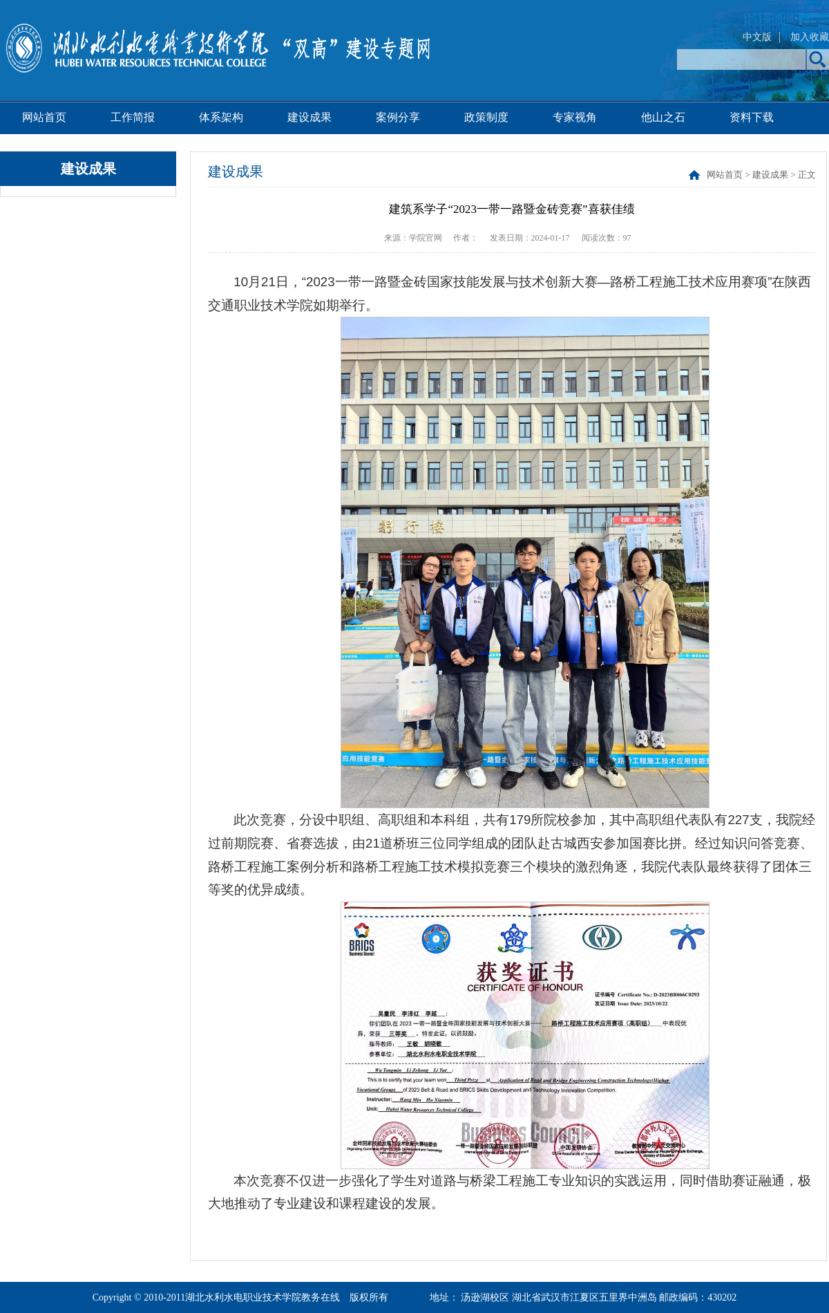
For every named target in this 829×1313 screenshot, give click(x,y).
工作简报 (133, 117)
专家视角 (575, 117)
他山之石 (663, 117)
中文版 (757, 37)
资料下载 (752, 117)
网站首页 (44, 117)
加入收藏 (809, 37)
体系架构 (221, 117)
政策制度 (486, 117)
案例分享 (398, 117)
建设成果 (309, 117)
